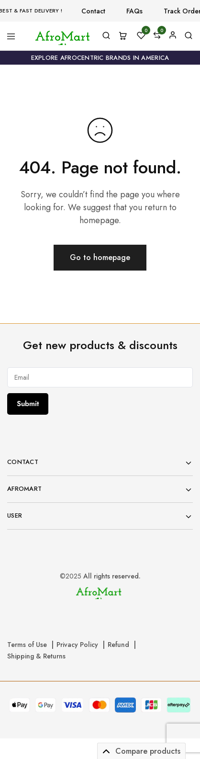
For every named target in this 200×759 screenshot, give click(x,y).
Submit (28, 403)
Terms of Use (27, 644)
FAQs (134, 11)
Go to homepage (100, 257)
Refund (118, 644)
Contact (93, 11)
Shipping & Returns (36, 656)
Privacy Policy (77, 644)
